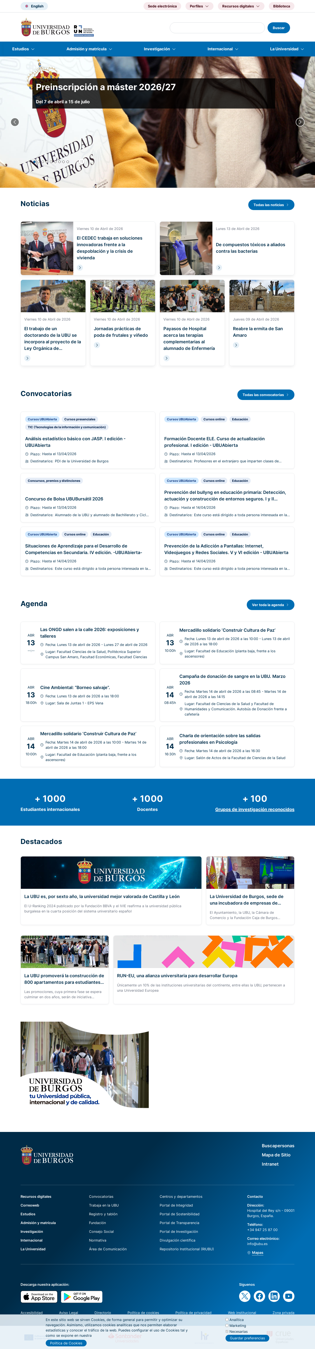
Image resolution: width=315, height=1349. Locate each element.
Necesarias (238, 1331)
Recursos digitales (36, 1196)
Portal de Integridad (176, 1205)
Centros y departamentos (181, 1196)
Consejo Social (101, 1231)
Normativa (97, 1240)
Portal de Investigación (179, 1231)
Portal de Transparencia (179, 1223)
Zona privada (283, 1312)
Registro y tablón (103, 1214)
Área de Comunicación (108, 1249)
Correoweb (30, 1205)
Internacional (220, 49)
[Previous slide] (14, 122)
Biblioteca (281, 6)
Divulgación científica (177, 1240)
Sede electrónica (162, 6)
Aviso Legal (68, 1312)
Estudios (20, 49)
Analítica (236, 1319)
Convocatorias (101, 1196)
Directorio (102, 1312)
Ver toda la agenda (268, 605)
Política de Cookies (66, 1343)
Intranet (270, 1164)
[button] (34, 162)
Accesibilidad (32, 1312)
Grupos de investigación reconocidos (254, 809)
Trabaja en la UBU (104, 1205)
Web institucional (242, 1312)
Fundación (97, 1223)
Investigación (157, 49)
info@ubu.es (257, 1244)
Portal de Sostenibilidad (180, 1214)
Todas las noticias (269, 205)
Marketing (237, 1325)
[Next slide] (300, 122)
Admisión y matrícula (86, 49)
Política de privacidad (193, 1312)
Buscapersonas (278, 1145)
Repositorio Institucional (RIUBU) (187, 1249)
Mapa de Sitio (276, 1155)
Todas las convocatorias (263, 395)
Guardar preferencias (247, 1338)
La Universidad (284, 49)
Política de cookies (143, 1312)
